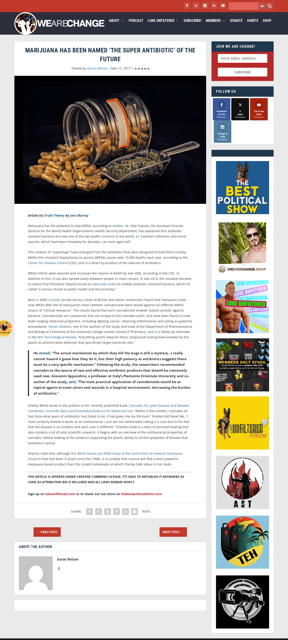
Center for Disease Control (48, 268)
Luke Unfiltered (161, 26)
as (137, 242)
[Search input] (244, 6)
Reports (34, 459)
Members (213, 26)
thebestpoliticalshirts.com (141, 499)
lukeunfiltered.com (60, 499)
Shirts (252, 26)
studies (117, 231)
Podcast (136, 26)
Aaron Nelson (97, 74)
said (150, 337)
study (55, 305)
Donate (236, 26)
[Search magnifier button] (270, 6)
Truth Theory (54, 220)
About (114, 26)
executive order (104, 289)
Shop (267, 26)
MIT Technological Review (57, 342)
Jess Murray (79, 220)
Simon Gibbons (59, 332)
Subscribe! (192, 26)
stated (44, 358)
